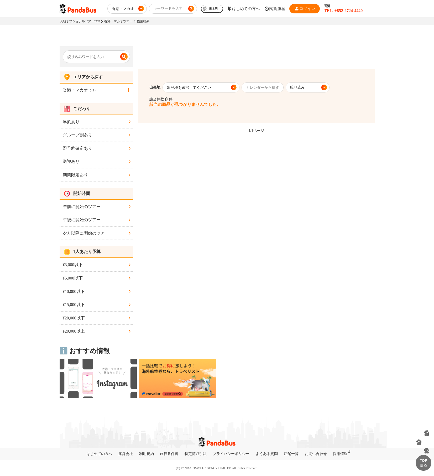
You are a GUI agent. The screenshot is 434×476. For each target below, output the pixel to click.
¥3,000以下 (73, 264)
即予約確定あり (77, 148)
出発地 (154, 87)
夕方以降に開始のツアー (86, 233)
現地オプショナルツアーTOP (80, 21)
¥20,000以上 (74, 331)
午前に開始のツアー (82, 206)
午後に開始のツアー (82, 220)
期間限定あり (75, 175)
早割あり (71, 122)
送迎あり (71, 161)
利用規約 (146, 454)
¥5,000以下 (73, 278)
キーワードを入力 (168, 9)
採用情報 (340, 454)
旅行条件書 (169, 454)
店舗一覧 (291, 454)
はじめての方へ (99, 454)
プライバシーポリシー (231, 454)
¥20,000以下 (74, 318)
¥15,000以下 (74, 304)
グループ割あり (77, 135)
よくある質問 (267, 454)
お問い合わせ (316, 454)
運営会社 (125, 454)
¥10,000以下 (74, 291)
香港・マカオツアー (118, 21)
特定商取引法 (196, 454)
